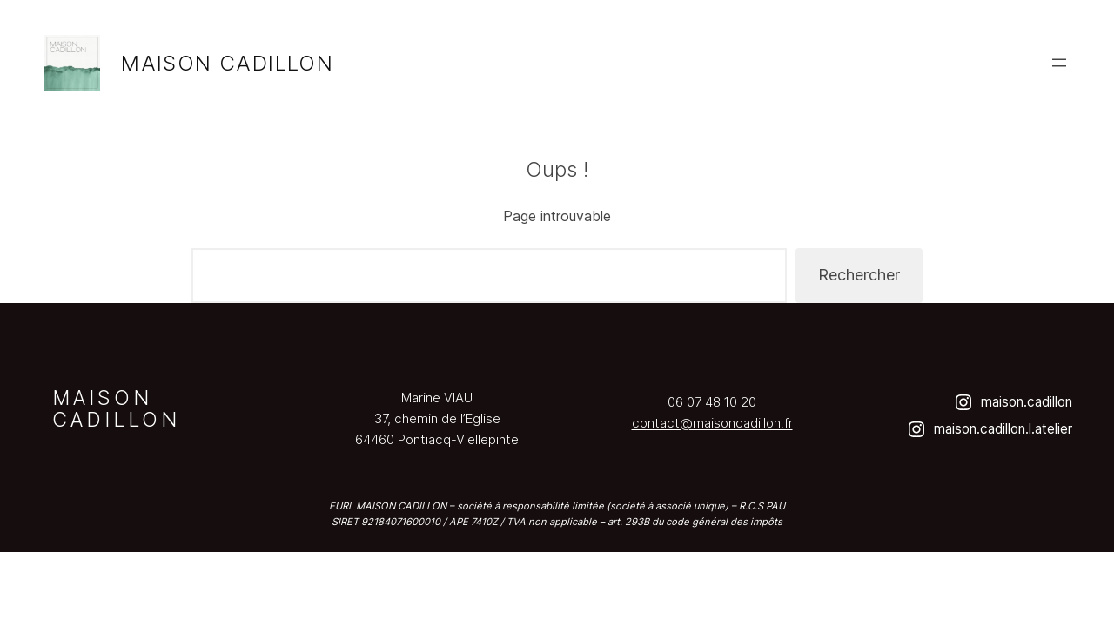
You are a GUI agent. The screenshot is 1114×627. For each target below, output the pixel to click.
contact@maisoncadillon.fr (712, 423)
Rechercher (859, 275)
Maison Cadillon (227, 63)
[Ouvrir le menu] (1059, 62)
